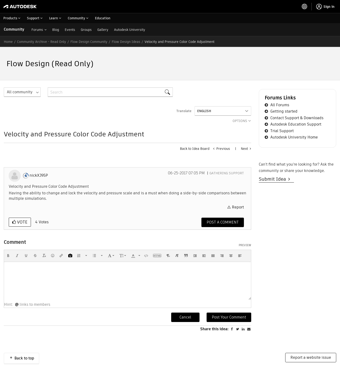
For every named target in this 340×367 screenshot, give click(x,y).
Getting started (284, 111)
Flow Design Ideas (126, 41)
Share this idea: (214, 352)
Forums (37, 29)
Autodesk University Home (294, 137)
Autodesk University (129, 29)
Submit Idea (273, 179)
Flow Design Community (88, 41)
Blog (55, 29)
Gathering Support (226, 173)
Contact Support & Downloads (296, 118)
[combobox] (110, 92)
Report (238, 207)
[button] (8, 255)
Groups (86, 29)
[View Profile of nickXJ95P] (39, 175)
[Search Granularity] (22, 92)
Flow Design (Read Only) (50, 63)
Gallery (102, 29)
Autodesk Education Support (295, 124)
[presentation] (8, 255)
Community (14, 29)
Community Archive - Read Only (41, 41)
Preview (245, 245)
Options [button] (240, 120)
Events (70, 29)
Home (8, 41)
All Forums (279, 105)
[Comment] (222, 222)
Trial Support (282, 131)
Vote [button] (21, 222)
